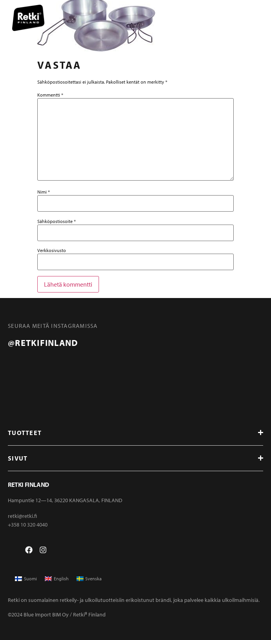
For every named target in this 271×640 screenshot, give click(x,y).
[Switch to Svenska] (89, 578)
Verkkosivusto (51, 250)
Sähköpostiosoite (56, 221)
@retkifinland (43, 342)
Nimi (43, 192)
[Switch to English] (57, 578)
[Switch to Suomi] (26, 578)
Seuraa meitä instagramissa (53, 325)
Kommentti (50, 95)
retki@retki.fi (22, 515)
